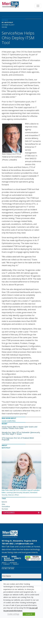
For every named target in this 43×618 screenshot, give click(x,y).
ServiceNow (6, 506)
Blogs (7, 558)
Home (4, 556)
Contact (6, 564)
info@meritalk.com (24, 543)
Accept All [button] (29, 614)
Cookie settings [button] (13, 614)
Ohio (3, 504)
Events (17, 558)
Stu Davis (5, 509)
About (4, 563)
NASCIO (4, 502)
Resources (9, 560)
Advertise (13, 563)
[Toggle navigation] (38, 6)
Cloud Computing (8, 421)
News (14, 556)
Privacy (16, 564)
